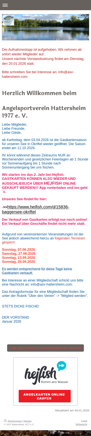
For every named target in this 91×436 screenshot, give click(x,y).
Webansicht (81, 424)
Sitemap (27, 420)
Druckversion (13, 420)
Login (84, 420)
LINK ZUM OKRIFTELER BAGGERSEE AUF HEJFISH (45, 348)
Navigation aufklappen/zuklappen (45, 5)
